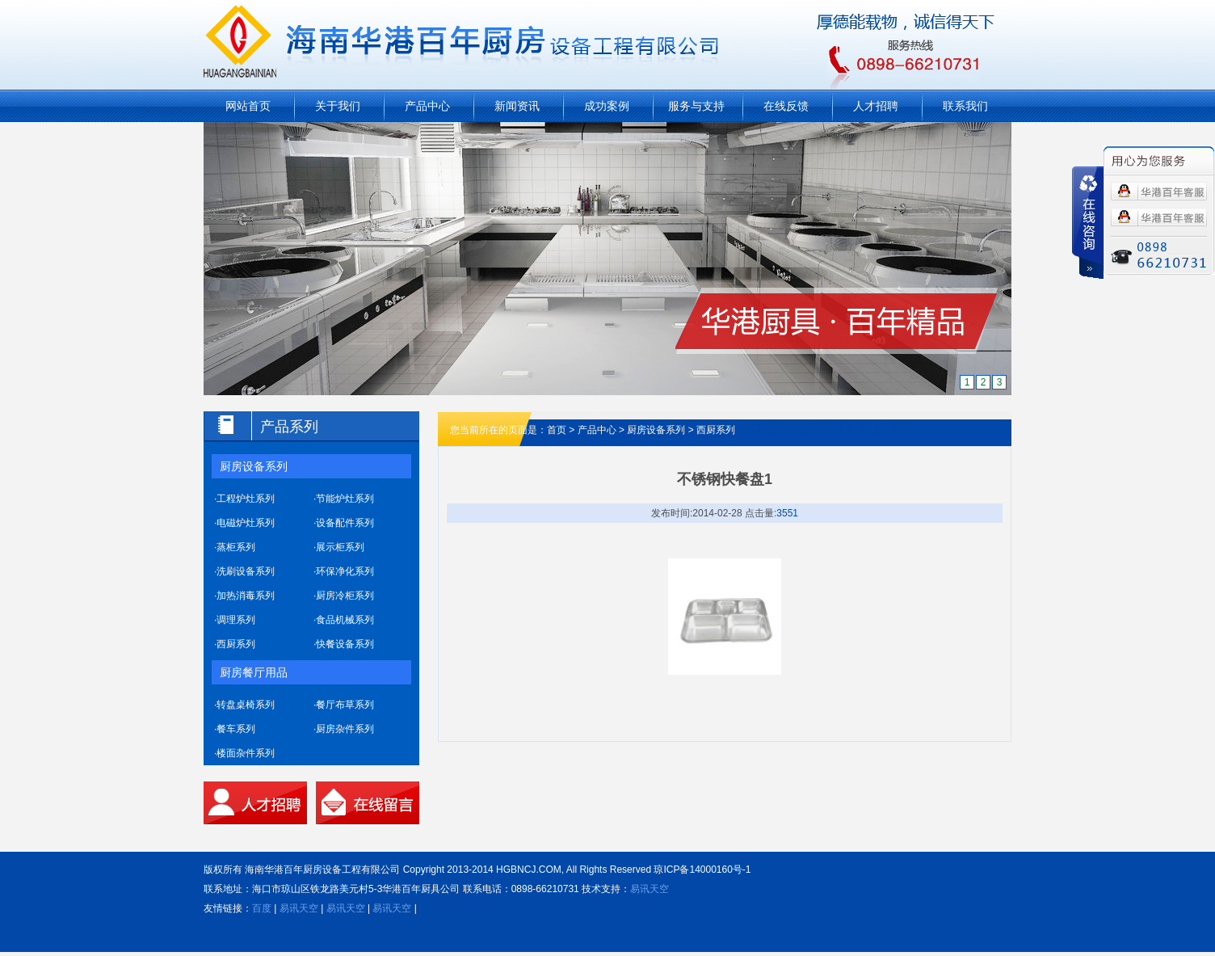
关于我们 (337, 105)
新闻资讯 (517, 105)
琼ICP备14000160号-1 (702, 869)
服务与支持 (696, 105)
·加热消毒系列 (244, 595)
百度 (261, 908)
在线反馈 (786, 105)
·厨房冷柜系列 (343, 595)
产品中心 (427, 105)
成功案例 (606, 105)
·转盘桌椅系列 (244, 704)
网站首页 (248, 105)
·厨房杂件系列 (343, 729)
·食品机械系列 (343, 619)
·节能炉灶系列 (343, 498)
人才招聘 (875, 105)
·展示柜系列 (338, 547)
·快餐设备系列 (343, 644)
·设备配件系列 (343, 523)
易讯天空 (649, 889)
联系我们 (965, 105)
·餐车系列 (234, 729)
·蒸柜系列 (234, 547)
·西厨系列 (234, 644)
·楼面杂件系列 (244, 753)
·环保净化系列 (343, 571)
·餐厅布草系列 (343, 704)
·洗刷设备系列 (244, 571)
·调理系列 (234, 619)
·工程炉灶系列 (244, 498)
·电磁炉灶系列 (244, 523)
